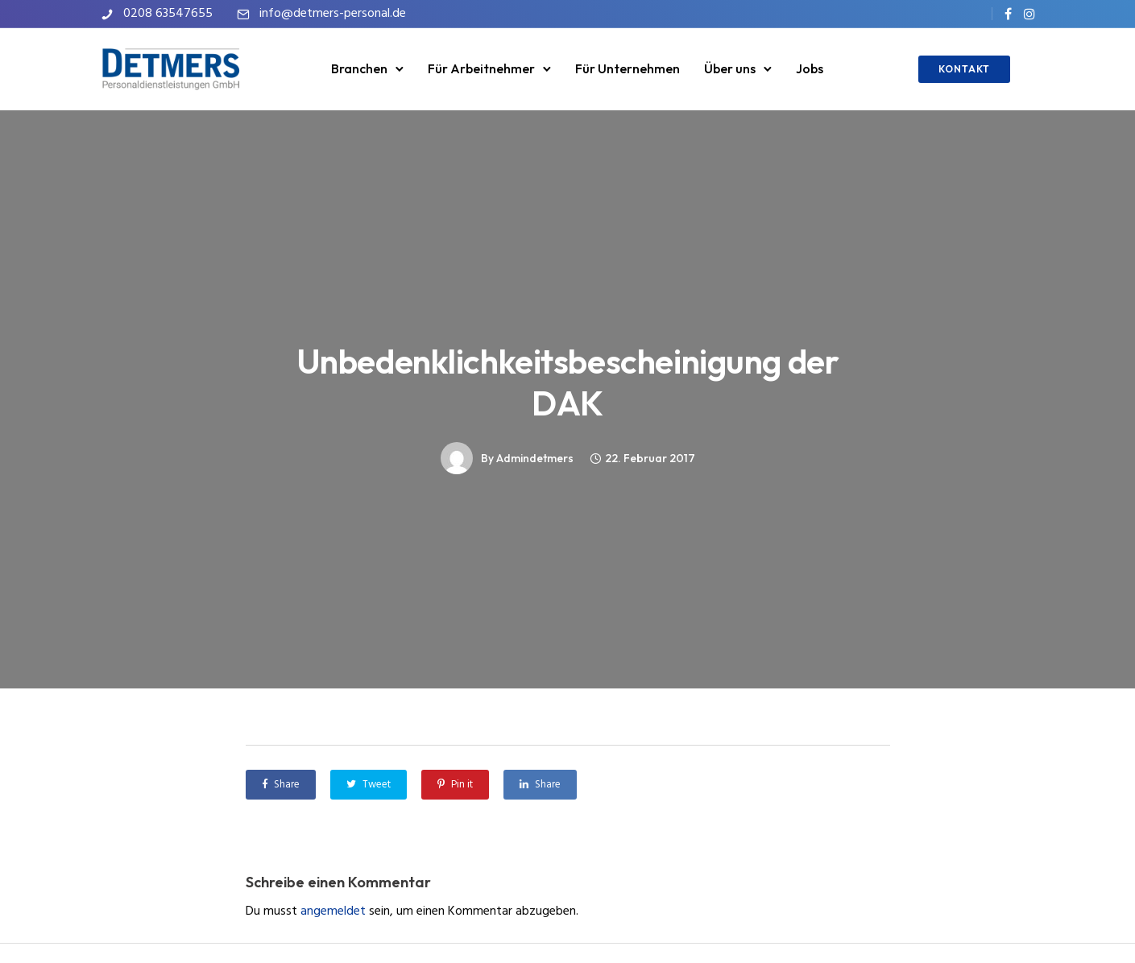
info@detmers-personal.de (332, 13)
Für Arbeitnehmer (481, 68)
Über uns (730, 68)
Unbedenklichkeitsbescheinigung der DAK (567, 382)
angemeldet (333, 911)
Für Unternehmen (627, 68)
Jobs (809, 68)
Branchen (359, 68)
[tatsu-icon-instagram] (1029, 13)
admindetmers (535, 458)
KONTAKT (964, 69)
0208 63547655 (168, 13)
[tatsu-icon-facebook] (1008, 13)
